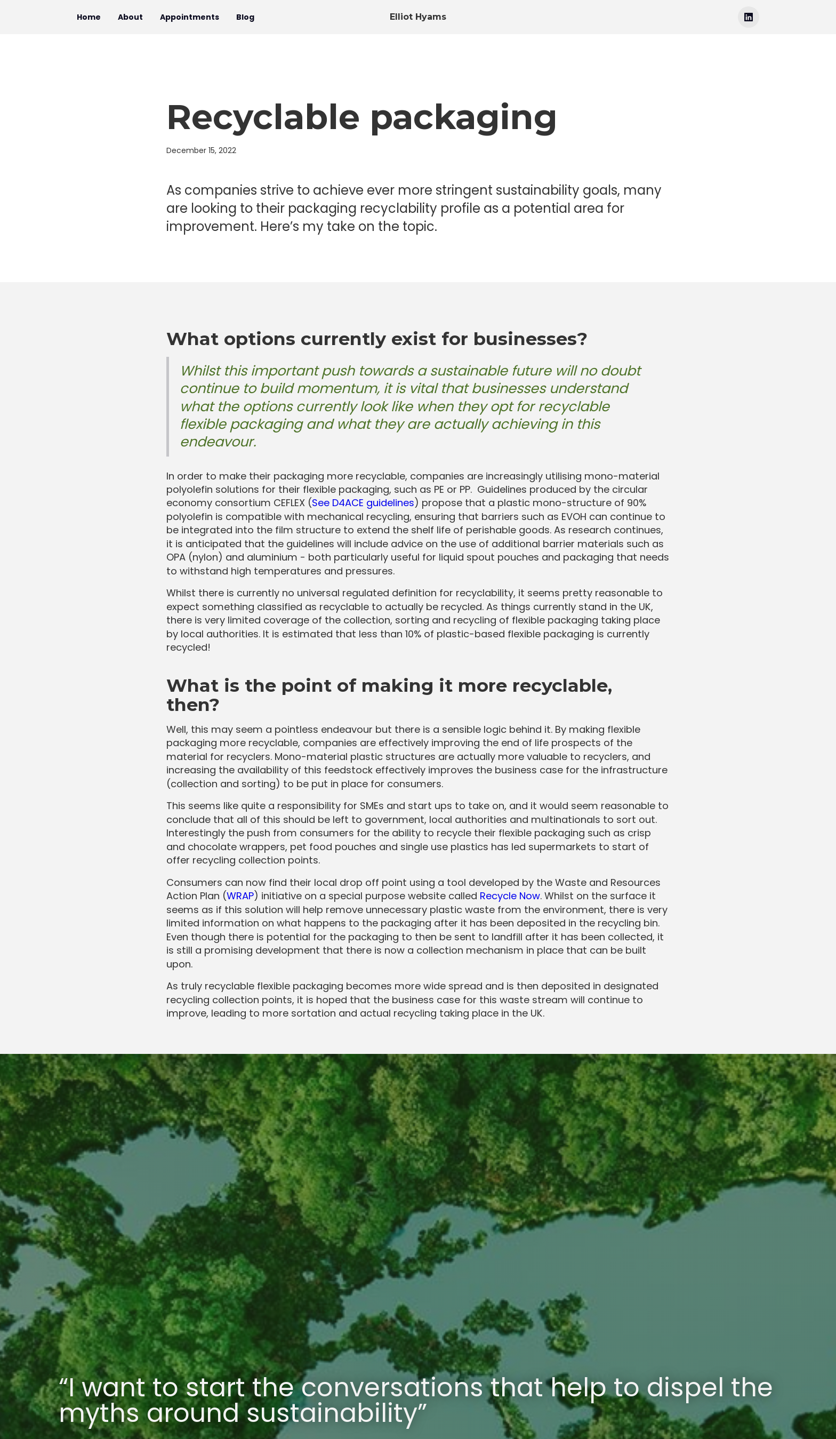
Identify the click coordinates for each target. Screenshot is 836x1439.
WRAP (240, 895)
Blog (245, 17)
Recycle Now (510, 895)
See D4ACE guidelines (363, 502)
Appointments (189, 17)
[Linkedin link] (748, 17)
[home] (418, 17)
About (130, 17)
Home (89, 17)
